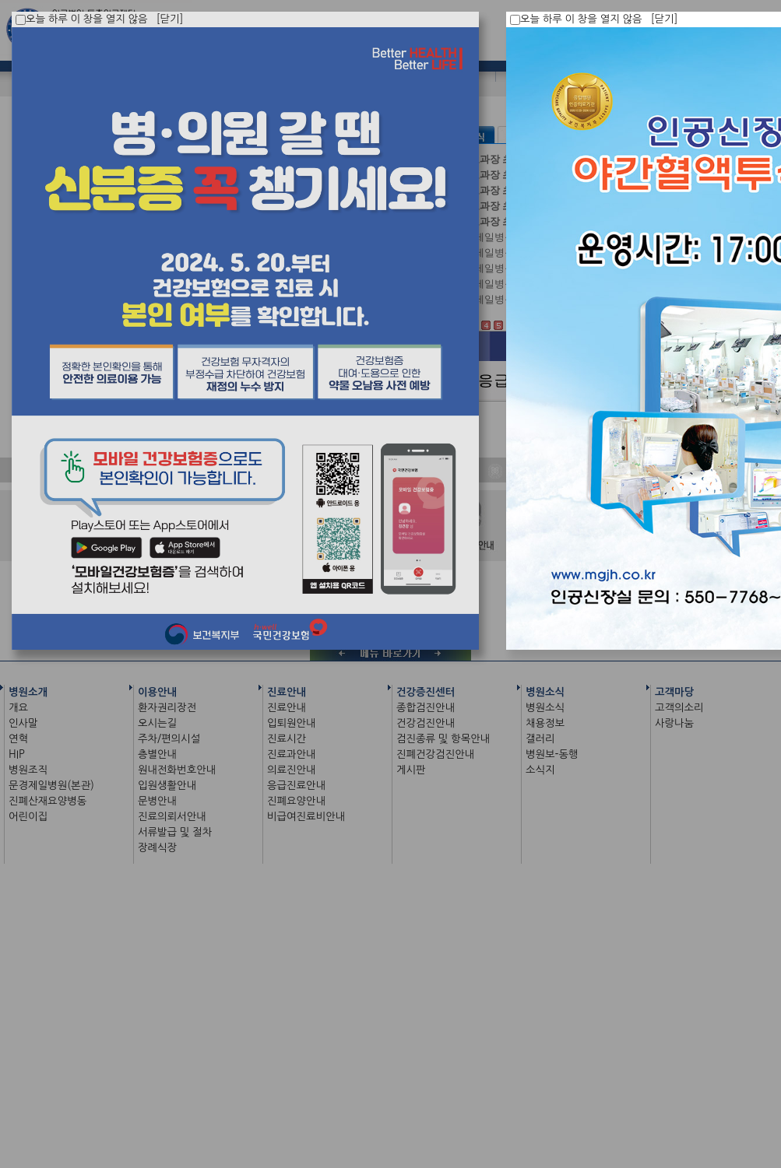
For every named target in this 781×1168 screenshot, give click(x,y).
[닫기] (664, 19)
